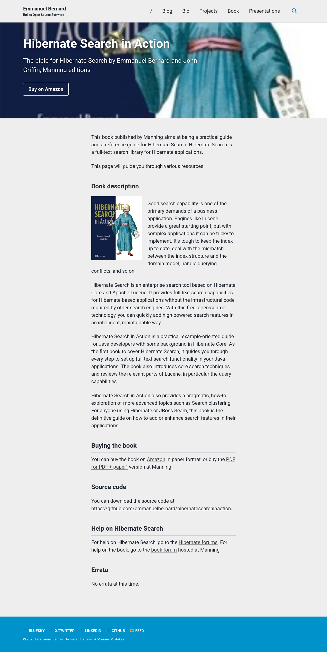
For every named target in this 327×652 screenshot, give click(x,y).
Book (233, 11)
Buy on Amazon (45, 89)
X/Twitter (61, 631)
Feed (137, 631)
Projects (208, 11)
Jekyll (89, 639)
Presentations (264, 11)
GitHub (115, 631)
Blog (167, 11)
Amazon (156, 459)
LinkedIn (90, 631)
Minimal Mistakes (110, 639)
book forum (164, 550)
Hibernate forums (198, 542)
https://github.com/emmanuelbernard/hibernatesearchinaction (161, 508)
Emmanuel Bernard (44, 11)
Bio (186, 11)
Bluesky (34, 631)
